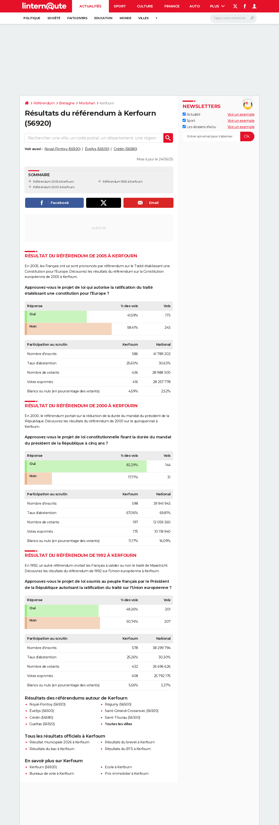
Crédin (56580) (125, 149)
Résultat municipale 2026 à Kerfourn (59, 742)
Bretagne (66, 103)
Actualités (90, 6)
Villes (143, 18)
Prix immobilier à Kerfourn (126, 773)
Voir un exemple (241, 114)
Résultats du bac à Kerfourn (51, 749)
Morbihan (87, 103)
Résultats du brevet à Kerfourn (130, 742)
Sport (120, 6)
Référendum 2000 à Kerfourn (53, 187)
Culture (145, 6)
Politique (31, 18)
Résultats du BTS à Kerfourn (128, 749)
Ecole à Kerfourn (118, 767)
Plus (217, 6)
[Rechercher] (233, 18)
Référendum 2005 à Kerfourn (53, 181)
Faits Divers (77, 18)
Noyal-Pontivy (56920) (63, 149)
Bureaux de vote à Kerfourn (51, 773)
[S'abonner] (218, 136)
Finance (171, 6)
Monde (125, 18)
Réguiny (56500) (118, 704)
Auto (195, 6)
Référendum (44, 103)
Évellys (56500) (97, 149)
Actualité (191, 114)
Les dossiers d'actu (199, 127)
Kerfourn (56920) (43, 767)
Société (53, 18)
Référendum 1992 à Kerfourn (122, 181)
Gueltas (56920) (42, 724)
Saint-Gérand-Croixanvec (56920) (131, 711)
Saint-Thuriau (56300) (122, 717)
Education (103, 18)
